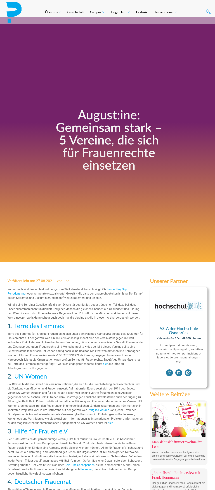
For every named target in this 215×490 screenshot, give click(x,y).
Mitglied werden (99, 417)
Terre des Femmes (39, 333)
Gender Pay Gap (117, 296)
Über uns (53, 12)
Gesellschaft (75, 12)
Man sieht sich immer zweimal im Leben (177, 451)
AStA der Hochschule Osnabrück (178, 337)
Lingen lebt (120, 12)
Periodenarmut (17, 301)
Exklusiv (142, 12)
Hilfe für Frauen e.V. (41, 438)
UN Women (30, 383)
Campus (97, 12)
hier (105, 371)
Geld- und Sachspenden (80, 472)
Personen (87, 476)
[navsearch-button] (208, 12)
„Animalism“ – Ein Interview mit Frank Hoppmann (176, 482)
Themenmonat (165, 12)
